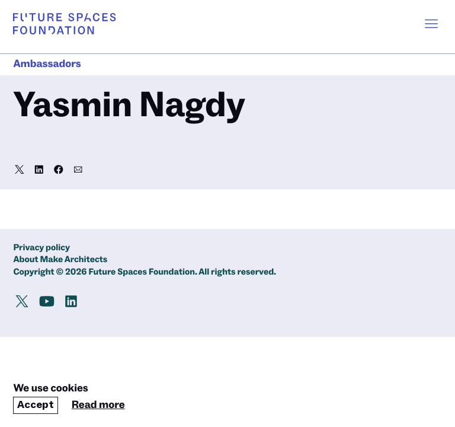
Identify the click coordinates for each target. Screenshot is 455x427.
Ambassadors (47, 64)
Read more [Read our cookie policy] (98, 405)
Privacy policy (41, 248)
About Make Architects (60, 260)
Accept (35, 405)
